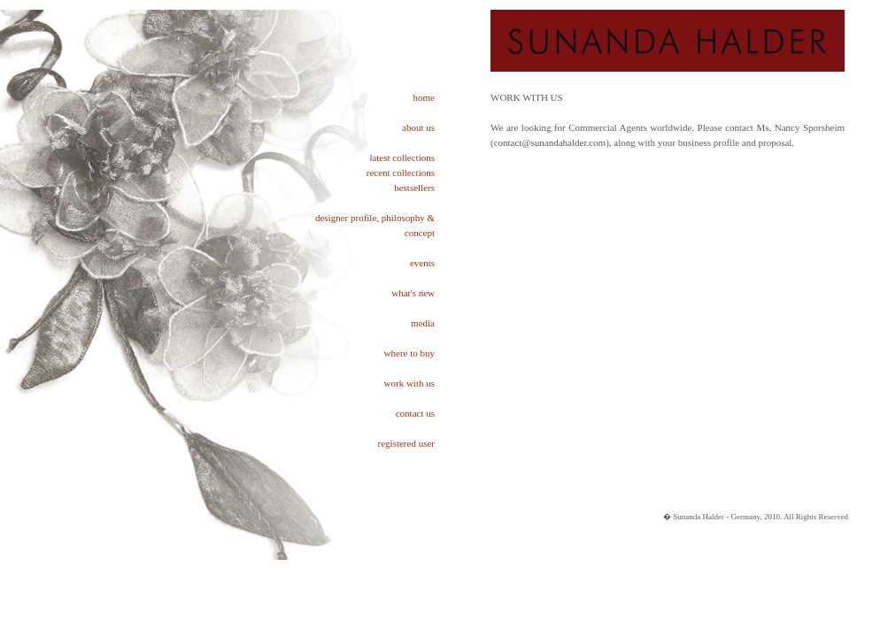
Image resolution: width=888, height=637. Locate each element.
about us (418, 127)
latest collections (402, 157)
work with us (409, 383)
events (422, 262)
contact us (415, 413)
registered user (406, 443)
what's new (413, 293)
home (424, 97)
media (423, 323)
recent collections (401, 172)
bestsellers (414, 187)
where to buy (409, 353)
